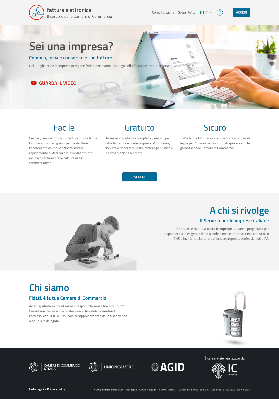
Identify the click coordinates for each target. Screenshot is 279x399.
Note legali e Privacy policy (47, 389)
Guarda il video (57, 83)
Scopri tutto (186, 12)
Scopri (139, 176)
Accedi (241, 12)
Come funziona (163, 12)
